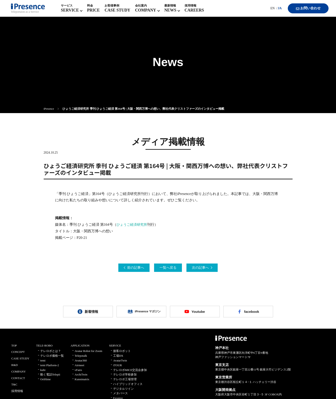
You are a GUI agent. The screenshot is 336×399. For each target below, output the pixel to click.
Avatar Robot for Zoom (88, 354)
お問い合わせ (304, 11)
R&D (14, 367)
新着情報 (91, 313)
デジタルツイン (123, 391)
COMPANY (18, 374)
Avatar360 (81, 363)
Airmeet (79, 368)
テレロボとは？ (50, 354)
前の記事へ (131, 268)
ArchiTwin (81, 377)
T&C (14, 387)
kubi (42, 372)
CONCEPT (18, 354)
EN (268, 11)
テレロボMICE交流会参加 (130, 372)
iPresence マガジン (145, 313)
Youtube (198, 313)
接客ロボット (122, 354)
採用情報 (17, 394)
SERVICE (115, 348)
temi (42, 363)
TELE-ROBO (44, 348)
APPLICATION (80, 348)
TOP (14, 348)
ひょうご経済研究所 (133, 224)
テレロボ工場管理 (125, 382)
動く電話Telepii (50, 377)
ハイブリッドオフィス (128, 386)
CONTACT (18, 380)
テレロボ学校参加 (125, 377)
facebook (252, 313)
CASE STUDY (20, 361)
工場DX (118, 358)
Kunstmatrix (82, 382)
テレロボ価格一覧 (52, 358)
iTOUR (117, 368)
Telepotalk (81, 358)
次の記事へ (205, 268)
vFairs (78, 372)
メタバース (120, 396)
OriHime (45, 382)
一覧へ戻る (168, 268)
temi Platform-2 (49, 368)
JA (275, 11)
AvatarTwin (120, 363)
